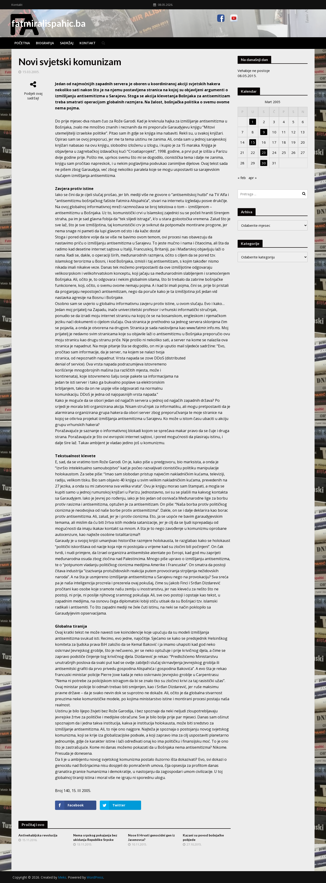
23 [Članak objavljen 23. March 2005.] (264, 152)
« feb (242, 177)
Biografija (45, 43)
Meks (62, 877)
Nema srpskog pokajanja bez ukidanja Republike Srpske (95, 837)
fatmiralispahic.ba (48, 23)
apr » (253, 177)
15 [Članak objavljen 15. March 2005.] (253, 142)
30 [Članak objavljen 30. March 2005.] (264, 163)
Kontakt (16, 5)
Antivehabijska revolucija (37, 835)
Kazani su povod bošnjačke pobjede (203, 837)
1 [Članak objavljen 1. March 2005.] (253, 121)
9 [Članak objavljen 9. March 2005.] (264, 132)
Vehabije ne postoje (254, 70)
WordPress (95, 877)
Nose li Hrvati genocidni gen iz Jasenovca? (151, 837)
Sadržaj (66, 43)
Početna (22, 43)
